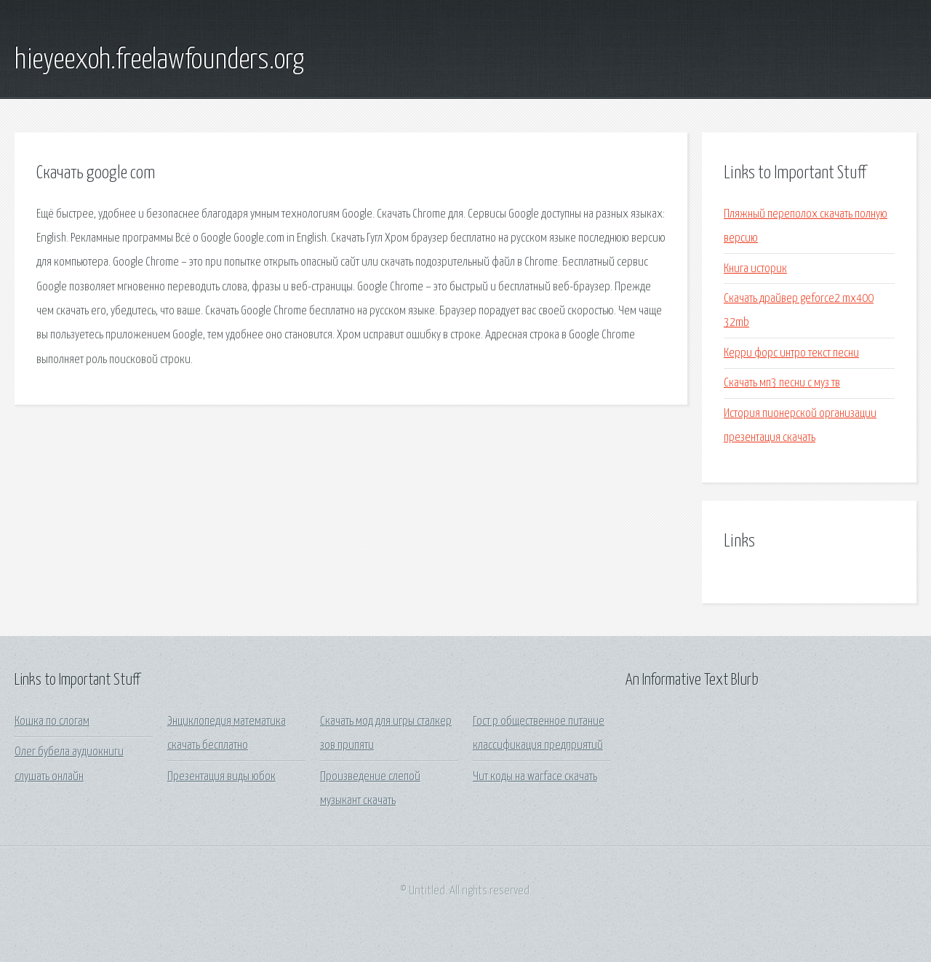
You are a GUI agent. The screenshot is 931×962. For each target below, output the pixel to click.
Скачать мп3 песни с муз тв (782, 383)
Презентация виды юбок (221, 777)
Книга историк (755, 269)
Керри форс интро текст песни (791, 353)
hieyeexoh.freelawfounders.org (159, 60)
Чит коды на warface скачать (535, 777)
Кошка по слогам (52, 721)
